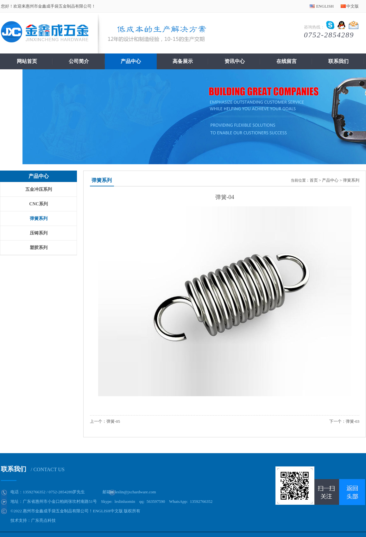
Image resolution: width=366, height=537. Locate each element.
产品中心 (131, 61)
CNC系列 (38, 204)
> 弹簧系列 (349, 180)
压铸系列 (38, 233)
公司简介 (79, 61)
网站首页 (27, 61)
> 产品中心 (329, 180)
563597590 (156, 501)
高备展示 (183, 61)
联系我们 (338, 61)
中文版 (352, 6)
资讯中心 (234, 61)
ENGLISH (325, 6)
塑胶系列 (38, 247)
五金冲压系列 (38, 189)
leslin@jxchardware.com (135, 492)
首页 (314, 180)
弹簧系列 (38, 218)
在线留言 (286, 61)
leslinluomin (125, 501)
